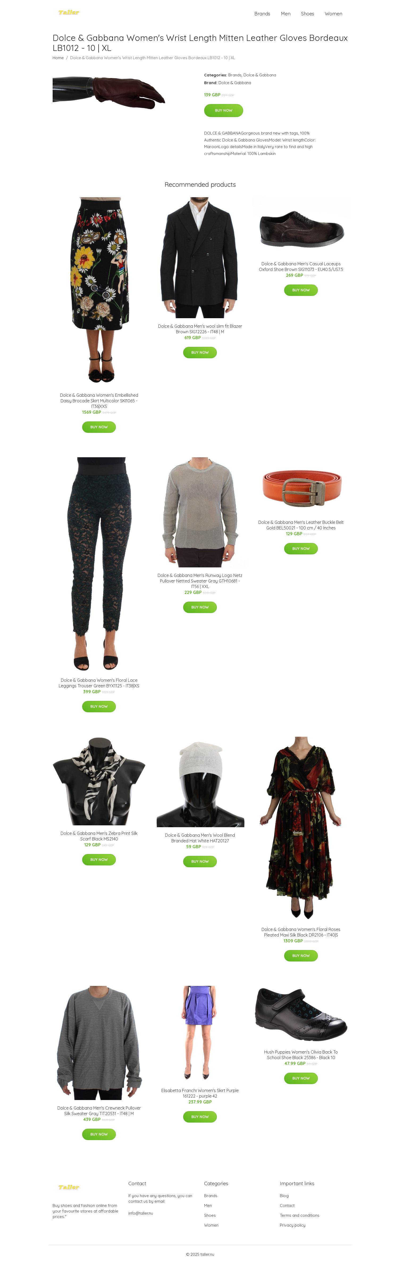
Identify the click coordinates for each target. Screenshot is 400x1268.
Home (58, 62)
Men (285, 16)
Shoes (307, 16)
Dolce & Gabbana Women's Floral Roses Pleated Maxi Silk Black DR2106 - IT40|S (301, 936)
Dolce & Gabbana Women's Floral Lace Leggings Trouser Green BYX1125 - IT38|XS (99, 687)
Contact (287, 1210)
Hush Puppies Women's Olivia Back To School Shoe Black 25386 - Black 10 (301, 1059)
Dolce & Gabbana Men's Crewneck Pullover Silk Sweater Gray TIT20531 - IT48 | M (99, 1115)
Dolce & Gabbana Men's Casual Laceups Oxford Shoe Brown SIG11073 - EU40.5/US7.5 (301, 271)
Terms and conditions (299, 1219)
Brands (262, 16)
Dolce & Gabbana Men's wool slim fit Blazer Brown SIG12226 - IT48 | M (200, 333)
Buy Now (223, 115)
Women (333, 16)
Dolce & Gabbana (259, 79)
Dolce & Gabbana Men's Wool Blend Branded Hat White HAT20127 (200, 842)
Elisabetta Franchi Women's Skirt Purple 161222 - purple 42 (200, 1097)
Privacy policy (292, 1229)
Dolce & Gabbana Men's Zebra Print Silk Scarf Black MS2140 (99, 840)
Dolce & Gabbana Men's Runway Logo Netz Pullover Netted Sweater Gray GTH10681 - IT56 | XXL (200, 585)
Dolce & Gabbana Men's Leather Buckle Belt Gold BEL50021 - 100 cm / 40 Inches (301, 529)
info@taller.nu (140, 1217)
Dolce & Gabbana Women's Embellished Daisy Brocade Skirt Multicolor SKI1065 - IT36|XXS (99, 405)
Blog (284, 1200)
